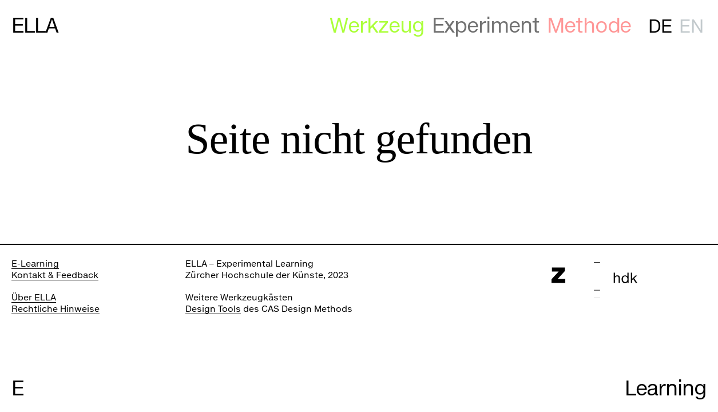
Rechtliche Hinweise (55, 308)
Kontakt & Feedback (54, 275)
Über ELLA (33, 297)
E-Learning (35, 263)
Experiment (486, 25)
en (691, 26)
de (660, 26)
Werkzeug (377, 25)
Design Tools (213, 308)
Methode (589, 25)
